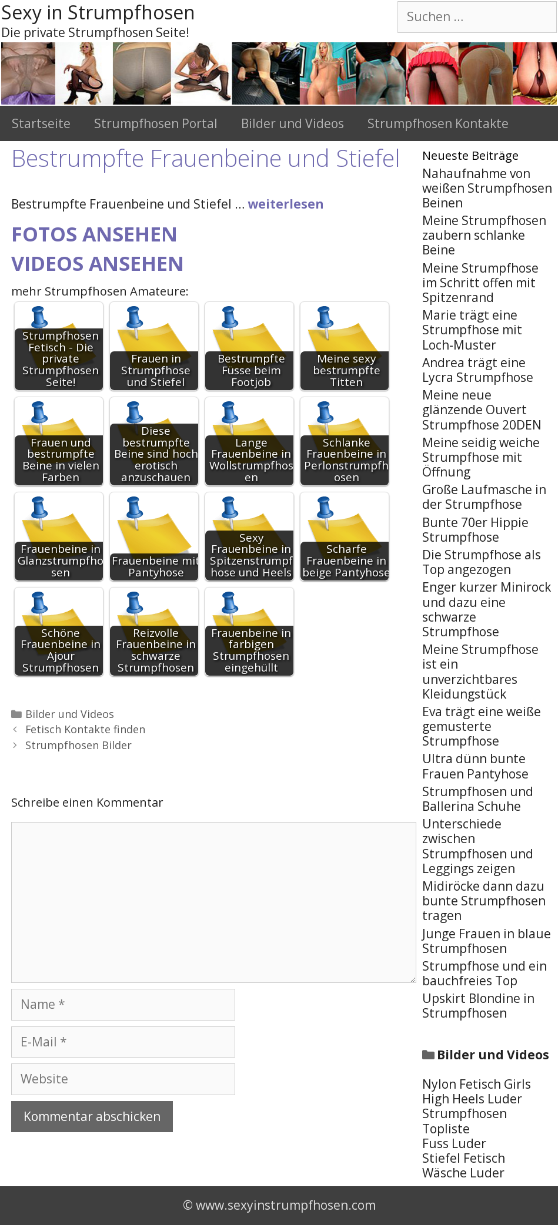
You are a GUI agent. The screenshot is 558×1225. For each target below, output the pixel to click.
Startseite (41, 123)
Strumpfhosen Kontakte (438, 123)
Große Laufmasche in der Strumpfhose (484, 496)
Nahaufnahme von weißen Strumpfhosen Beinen (487, 188)
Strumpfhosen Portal (156, 123)
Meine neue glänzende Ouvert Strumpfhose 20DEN (482, 409)
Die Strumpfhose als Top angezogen (481, 562)
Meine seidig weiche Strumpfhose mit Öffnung (481, 457)
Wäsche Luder (463, 1172)
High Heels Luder (472, 1098)
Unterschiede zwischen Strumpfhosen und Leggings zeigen (477, 846)
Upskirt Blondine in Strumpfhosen (478, 1005)
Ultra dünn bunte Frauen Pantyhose (475, 765)
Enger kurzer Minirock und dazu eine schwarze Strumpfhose (486, 609)
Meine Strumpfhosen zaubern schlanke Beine (484, 235)
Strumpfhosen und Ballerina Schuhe (477, 798)
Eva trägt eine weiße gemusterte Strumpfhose (481, 726)
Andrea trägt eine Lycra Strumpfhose (477, 369)
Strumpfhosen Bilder (78, 745)
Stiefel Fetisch (463, 1158)
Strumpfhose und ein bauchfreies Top (484, 973)
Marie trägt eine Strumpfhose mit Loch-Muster (472, 330)
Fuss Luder (454, 1143)
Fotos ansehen (94, 233)
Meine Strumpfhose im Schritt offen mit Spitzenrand (480, 283)
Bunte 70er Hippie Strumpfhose (475, 529)
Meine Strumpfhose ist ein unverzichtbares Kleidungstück (480, 671)
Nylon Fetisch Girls (476, 1084)
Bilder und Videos (292, 123)
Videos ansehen (97, 263)
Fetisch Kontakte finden (85, 729)
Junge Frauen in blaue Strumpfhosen (486, 940)
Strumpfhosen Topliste (464, 1120)
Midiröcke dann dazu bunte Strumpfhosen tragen (484, 901)
